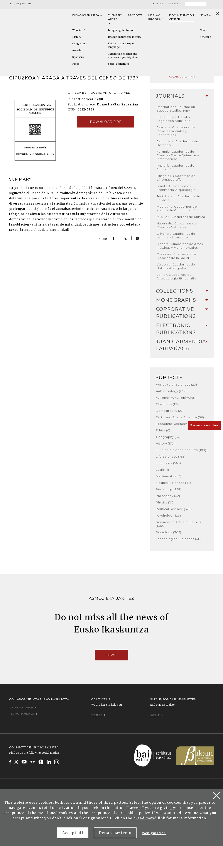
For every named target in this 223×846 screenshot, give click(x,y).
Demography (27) (170, 410)
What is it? (78, 30)
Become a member (204, 425)
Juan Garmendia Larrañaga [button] (182, 345)
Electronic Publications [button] (182, 328)
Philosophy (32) (168, 496)
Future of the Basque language (121, 45)
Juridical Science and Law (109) (181, 450)
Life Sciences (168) (171, 456)
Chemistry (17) (167, 404)
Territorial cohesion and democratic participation (123, 55)
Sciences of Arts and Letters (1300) (178, 523)
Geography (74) (168, 437)
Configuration (154, 833)
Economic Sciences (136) (176, 424)
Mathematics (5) (169, 476)
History (76, 36)
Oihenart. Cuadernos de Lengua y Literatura (176, 235)
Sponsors (78, 57)
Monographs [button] (182, 300)
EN (29, 4)
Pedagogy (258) (169, 489)
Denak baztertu (115, 832)
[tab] (182, 96)
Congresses (79, 43)
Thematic (115, 19)
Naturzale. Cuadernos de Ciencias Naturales (177, 225)
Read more (145, 818)
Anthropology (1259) (172, 391)
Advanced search (182, 76)
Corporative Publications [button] (182, 312)
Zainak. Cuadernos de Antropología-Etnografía (176, 276)
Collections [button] (182, 291)
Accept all (72, 832)
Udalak (155, 17)
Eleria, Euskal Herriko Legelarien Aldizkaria (174, 118)
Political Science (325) (174, 509)
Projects (135, 15)
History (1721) (166, 443)
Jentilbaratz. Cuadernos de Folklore (178, 198)
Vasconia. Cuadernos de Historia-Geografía (176, 266)
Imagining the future (121, 30)
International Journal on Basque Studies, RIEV (176, 108)
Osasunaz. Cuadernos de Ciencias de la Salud (176, 256)
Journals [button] (182, 96)
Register (157, 4)
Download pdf (105, 122)
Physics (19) (164, 502)
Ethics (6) (163, 430)
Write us (98, 715)
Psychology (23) (168, 515)
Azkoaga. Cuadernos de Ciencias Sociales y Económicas (176, 131)
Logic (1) (162, 469)
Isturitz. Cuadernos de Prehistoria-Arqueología (176, 187)
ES (17, 4)
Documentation (181, 17)
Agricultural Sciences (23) (176, 384)
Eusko (87, 15)
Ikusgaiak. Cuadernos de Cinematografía (176, 177)
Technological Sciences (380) (180, 539)
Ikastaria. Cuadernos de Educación (175, 167)
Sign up (156, 715)
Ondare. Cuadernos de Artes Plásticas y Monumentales (180, 245)
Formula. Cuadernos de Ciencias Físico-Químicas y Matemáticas (178, 155)
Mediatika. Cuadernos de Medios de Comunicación (177, 208)
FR (23, 4)
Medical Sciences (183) (174, 482)
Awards (76, 50)
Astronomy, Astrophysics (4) (178, 397)
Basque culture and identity (124, 36)
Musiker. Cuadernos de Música (181, 217)
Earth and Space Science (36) (180, 417)
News (205, 15)
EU (12, 4)
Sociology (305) (168, 532)
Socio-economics (118, 63)
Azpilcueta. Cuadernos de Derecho (177, 143)
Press (75, 63)
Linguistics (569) (168, 463)
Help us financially (23, 713)
